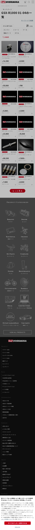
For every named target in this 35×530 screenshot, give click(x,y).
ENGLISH (17, 527)
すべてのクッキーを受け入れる (17, 523)
